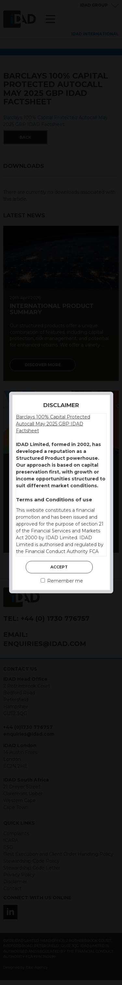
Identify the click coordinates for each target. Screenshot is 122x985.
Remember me (62, 581)
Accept (59, 566)
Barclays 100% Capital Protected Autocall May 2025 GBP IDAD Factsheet (53, 424)
